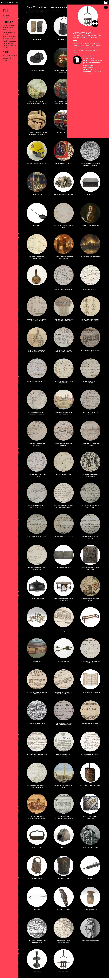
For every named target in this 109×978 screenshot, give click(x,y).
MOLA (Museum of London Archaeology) (9, 41)
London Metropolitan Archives (9, 46)
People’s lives (7, 59)
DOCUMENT (6, 17)
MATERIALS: (86, 69)
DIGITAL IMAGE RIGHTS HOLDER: (91, 62)
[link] (37, 26)
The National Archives (9, 25)
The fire (5, 60)
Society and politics (9, 57)
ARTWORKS (6, 15)
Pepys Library (7, 31)
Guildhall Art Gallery (9, 38)
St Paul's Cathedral (9, 36)
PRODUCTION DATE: (88, 67)
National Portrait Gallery (8, 28)
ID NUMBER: (86, 58)
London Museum (8, 43)
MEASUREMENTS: (87, 71)
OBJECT (5, 14)
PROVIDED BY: (86, 60)
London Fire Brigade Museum (9, 33)
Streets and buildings (10, 55)
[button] (105, 2)
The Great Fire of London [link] (10, 2)
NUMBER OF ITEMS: (88, 65)
